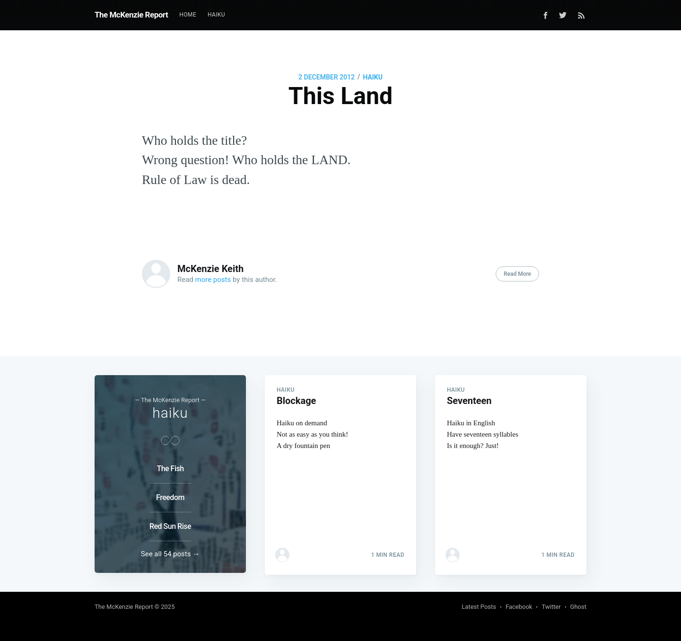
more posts (213, 279)
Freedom (170, 497)
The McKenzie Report (131, 14)
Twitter (550, 606)
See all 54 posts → (170, 554)
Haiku (216, 14)
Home (187, 14)
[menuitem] (188, 15)
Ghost (578, 606)
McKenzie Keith (210, 268)
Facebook (519, 606)
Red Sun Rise (170, 526)
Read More (517, 274)
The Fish (170, 468)
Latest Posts (479, 606)
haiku (372, 77)
